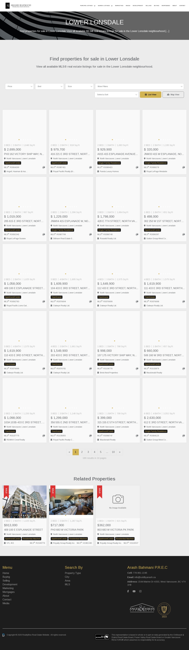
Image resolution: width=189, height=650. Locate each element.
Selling (148, 5)
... (107, 452)
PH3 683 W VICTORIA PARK (67, 529)
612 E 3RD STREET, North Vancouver (164, 422)
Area (67, 580)
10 (113, 452)
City (67, 577)
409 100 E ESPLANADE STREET (23, 529)
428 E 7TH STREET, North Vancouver (117, 221)
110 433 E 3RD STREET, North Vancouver (24, 355)
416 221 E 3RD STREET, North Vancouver (71, 154)
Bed (39, 86)
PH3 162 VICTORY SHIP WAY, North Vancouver (24, 154)
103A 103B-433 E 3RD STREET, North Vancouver (24, 422)
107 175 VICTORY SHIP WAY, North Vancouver (117, 355)
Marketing (119, 5)
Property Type (73, 573)
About (174, 5)
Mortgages (166, 5)
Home (6, 573)
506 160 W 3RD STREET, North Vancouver (164, 355)
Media (128, 5)
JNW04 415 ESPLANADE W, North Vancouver (71, 221)
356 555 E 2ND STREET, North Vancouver (71, 422)
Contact (182, 5)
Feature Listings (86, 5)
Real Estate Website (41, 635)
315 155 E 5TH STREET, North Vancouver (117, 422)
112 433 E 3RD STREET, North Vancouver (117, 288)
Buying (156, 5)
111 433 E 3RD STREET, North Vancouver (164, 288)
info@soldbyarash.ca (145, 577)
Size (70, 86)
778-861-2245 (140, 573)
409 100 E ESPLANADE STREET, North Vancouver (24, 288)
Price (10, 86)
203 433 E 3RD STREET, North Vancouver (71, 355)
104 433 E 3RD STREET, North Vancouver (71, 288)
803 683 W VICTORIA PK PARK (115, 529)
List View (150, 95)
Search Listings (104, 5)
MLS (67, 584)
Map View (173, 95)
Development (138, 5)
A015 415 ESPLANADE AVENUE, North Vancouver (117, 154)
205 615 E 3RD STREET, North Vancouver (24, 221)
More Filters (103, 86)
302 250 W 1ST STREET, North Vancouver (164, 221)
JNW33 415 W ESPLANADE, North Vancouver (164, 154)
